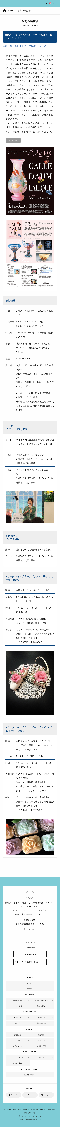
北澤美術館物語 (41, 1023)
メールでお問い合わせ (30, 962)
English (53, 3)
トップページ (29, 983)
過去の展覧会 (24, 10)
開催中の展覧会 (17, 1000)
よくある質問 (41, 1046)
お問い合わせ (17, 1046)
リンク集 (41, 1058)
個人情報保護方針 (29, 1075)
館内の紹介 (41, 1035)
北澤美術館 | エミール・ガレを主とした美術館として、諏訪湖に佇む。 (29, 3)
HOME (10, 10)
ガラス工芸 (17, 1018)
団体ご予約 (41, 1040)
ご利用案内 (17, 1035)
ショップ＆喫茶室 (17, 1058)
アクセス (17, 1040)
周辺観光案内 (17, 1063)
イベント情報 (17, 1006)
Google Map (30, 929)
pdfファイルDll (13, 140)
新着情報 (29, 989)
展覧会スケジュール (41, 1000)
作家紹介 (17, 1023)
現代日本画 (41, 1018)
